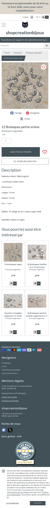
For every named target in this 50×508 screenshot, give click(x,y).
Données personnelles (11, 370)
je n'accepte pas (12, 503)
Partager (16, 113)
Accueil (7, 53)
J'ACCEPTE (37, 503)
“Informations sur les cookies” (18, 492)
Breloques (18, 53)
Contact (25, 17)
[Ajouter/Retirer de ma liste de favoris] (44, 152)
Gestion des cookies (9, 397)
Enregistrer (33, 113)
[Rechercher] (47, 46)
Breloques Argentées (12, 131)
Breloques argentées (34, 53)
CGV (4, 366)
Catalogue (6, 363)
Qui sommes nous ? (10, 373)
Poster (25, 118)
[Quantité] (7, 141)
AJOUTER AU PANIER (20, 151)
